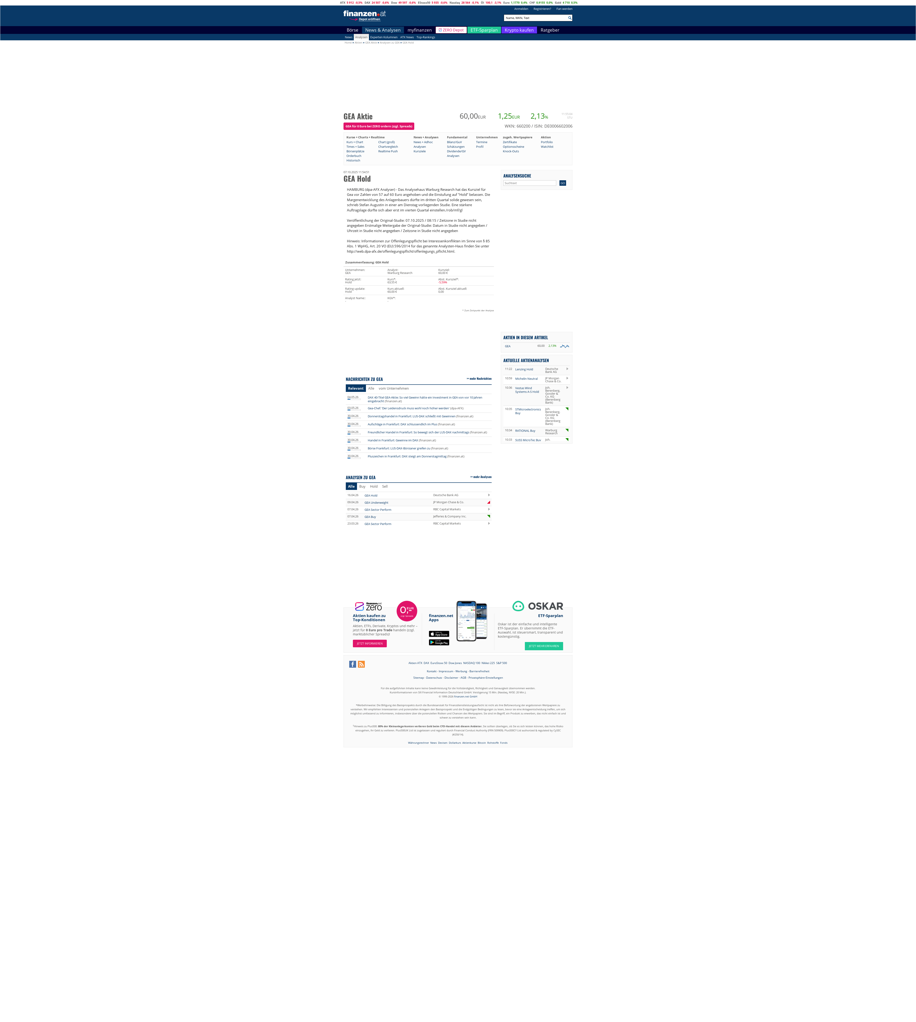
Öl (482, 2)
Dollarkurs (455, 742)
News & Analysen (383, 30)
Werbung (461, 671)
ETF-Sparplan (484, 30)
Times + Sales (355, 147)
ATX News (407, 37)
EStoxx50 (424, 2)
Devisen (442, 742)
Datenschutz (434, 678)
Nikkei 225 (488, 663)
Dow (394, 2)
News (348, 37)
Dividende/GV (456, 151)
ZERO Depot (453, 30)
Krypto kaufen (519, 30)
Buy (362, 486)
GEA (507, 346)
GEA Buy (370, 517)
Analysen (361, 37)
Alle (371, 388)
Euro (506, 2)
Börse (352, 30)
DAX (367, 2)
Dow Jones (455, 663)
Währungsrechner (418, 742)
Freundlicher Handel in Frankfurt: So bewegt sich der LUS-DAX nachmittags (418, 432)
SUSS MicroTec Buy (528, 440)
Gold (558, 2)
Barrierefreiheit (479, 671)
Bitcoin (482, 742)
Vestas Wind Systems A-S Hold (527, 390)
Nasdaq (455, 2)
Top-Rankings (426, 37)
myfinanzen (420, 30)
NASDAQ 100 (471, 663)
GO (563, 183)
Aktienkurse (469, 742)
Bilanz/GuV (454, 142)
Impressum (446, 671)
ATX (342, 2)
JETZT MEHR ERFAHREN (544, 646)
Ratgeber (550, 30)
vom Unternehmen (394, 388)
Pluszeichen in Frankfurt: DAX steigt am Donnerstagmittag (407, 456)
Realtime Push (388, 151)
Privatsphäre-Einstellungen (486, 678)
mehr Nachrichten (481, 378)
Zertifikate (510, 142)
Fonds (503, 742)
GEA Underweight (376, 502)
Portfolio (547, 142)
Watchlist (547, 147)
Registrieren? (542, 9)
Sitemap (418, 678)
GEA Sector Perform (378, 510)
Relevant (356, 388)
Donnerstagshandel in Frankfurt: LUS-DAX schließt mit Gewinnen (411, 416)
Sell (385, 486)
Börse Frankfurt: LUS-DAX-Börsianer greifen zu (399, 448)
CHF (532, 2)
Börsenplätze (355, 151)
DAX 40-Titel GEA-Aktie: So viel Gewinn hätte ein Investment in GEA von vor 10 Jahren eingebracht (425, 399)
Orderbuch (353, 156)
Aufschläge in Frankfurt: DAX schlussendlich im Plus (402, 424)
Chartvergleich (388, 147)
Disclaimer (451, 678)
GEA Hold (371, 495)
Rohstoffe (493, 742)
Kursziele (420, 151)
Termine (481, 142)
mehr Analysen (482, 476)
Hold (374, 486)
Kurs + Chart (354, 142)
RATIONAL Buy (525, 431)
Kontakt (431, 671)
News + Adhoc (423, 142)
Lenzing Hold (524, 369)
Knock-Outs (511, 151)
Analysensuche (517, 175)
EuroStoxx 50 (439, 663)
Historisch (353, 160)
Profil (479, 147)
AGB (463, 678)
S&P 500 (501, 663)
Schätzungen (456, 147)
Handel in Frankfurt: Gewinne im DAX (393, 440)
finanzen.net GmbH (465, 696)
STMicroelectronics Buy (528, 411)
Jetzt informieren (370, 643)
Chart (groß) (386, 142)
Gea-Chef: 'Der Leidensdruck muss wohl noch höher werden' (409, 408)
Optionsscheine (513, 147)
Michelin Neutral (526, 379)
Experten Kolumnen (384, 37)
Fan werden (564, 9)
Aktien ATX (415, 663)
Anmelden (521, 9)
